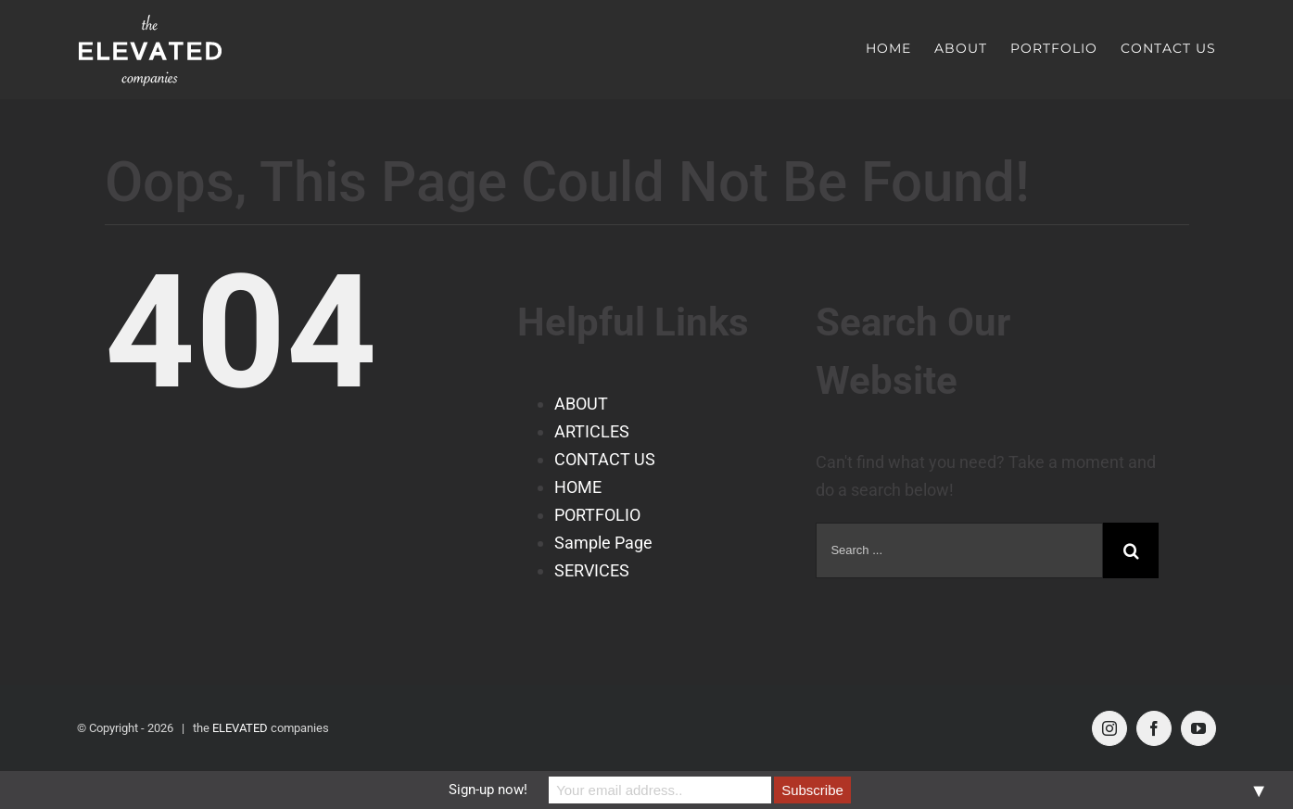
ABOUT (581, 403)
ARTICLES (591, 431)
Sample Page (603, 542)
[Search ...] (959, 550)
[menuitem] (900, 48)
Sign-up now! (488, 789)
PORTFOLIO (597, 515)
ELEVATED (240, 728)
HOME (578, 487)
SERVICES (591, 570)
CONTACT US (604, 459)
